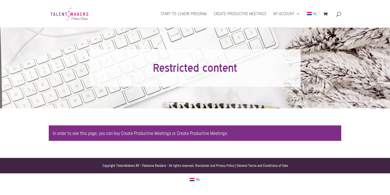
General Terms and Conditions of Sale (262, 165)
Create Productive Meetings (146, 133)
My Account (283, 14)
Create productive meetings (240, 14)
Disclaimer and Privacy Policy (215, 165)
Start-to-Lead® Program (184, 14)
